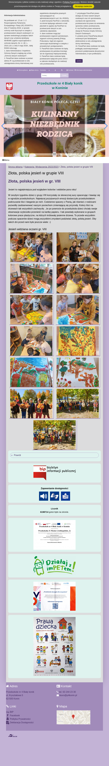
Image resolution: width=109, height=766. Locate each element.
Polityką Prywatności (71, 2)
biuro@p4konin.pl (67, 695)
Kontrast (69, 70)
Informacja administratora (83, 70)
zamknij (79, 61)
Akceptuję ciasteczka (83, 6)
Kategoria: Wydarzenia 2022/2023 (42, 167)
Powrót (17, 455)
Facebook (13, 715)
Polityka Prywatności (18, 719)
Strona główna (22, 70)
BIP (9, 712)
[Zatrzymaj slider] (54, 154)
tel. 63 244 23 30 (66, 692)
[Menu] (54, 160)
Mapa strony (34, 70)
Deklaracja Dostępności (20, 722)
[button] (3, 126)
